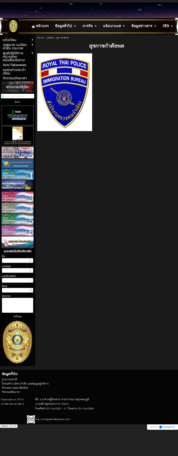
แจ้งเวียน (50, 62)
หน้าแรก (40, 62)
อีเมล (4, 311)
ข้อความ (6, 320)
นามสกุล (6, 291)
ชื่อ (3, 281)
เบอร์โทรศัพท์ (9, 301)
